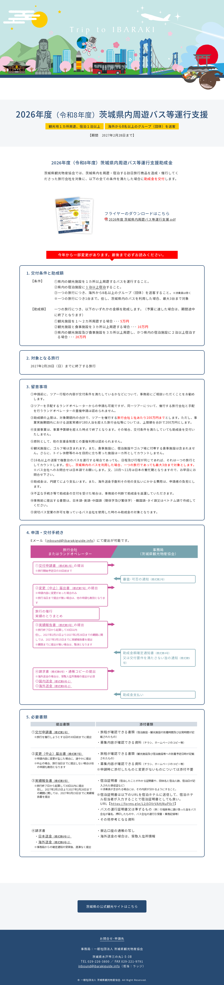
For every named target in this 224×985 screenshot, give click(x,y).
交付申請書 (56, 565)
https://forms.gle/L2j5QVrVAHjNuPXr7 (142, 803)
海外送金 (55, 685)
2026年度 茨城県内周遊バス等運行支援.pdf (142, 219)
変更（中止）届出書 (63, 588)
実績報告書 (56, 624)
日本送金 (55, 836)
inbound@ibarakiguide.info (70, 540)
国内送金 (55, 681)
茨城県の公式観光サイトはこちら (112, 906)
